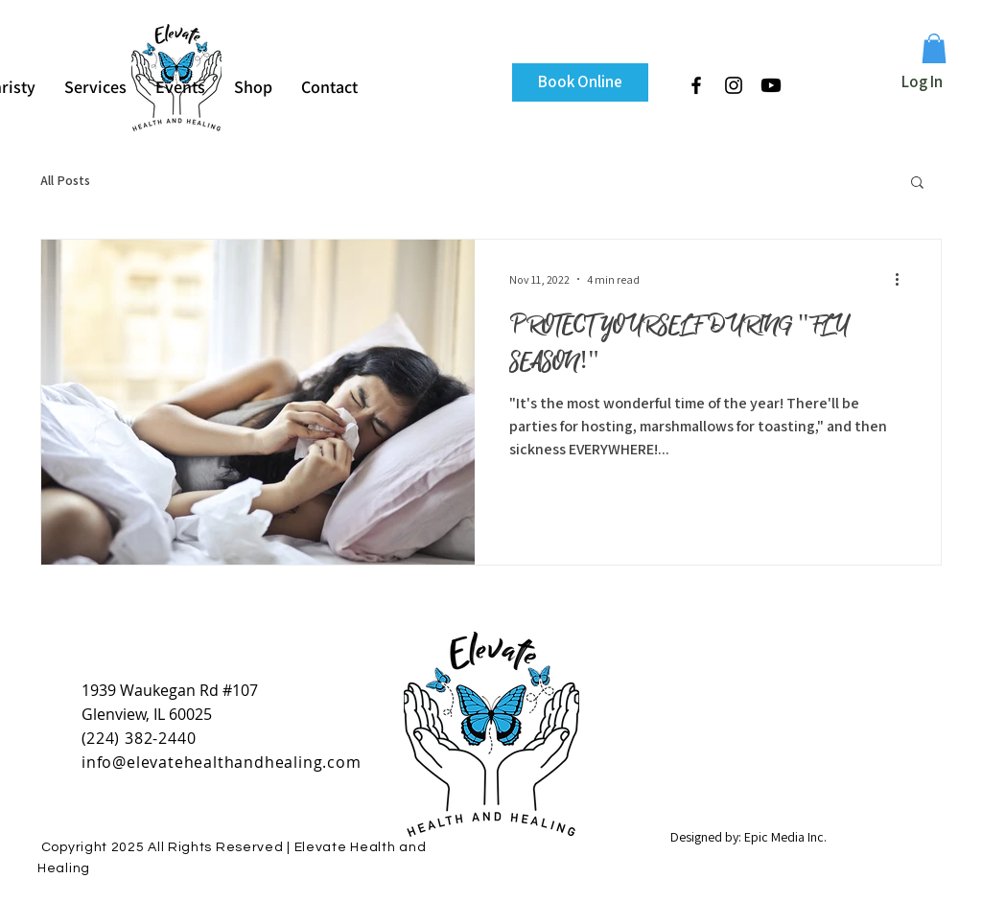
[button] (934, 48)
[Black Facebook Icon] (696, 85)
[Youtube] (771, 85)
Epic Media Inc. (785, 836)
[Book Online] (580, 82)
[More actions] (903, 278)
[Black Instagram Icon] (733, 85)
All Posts (65, 180)
